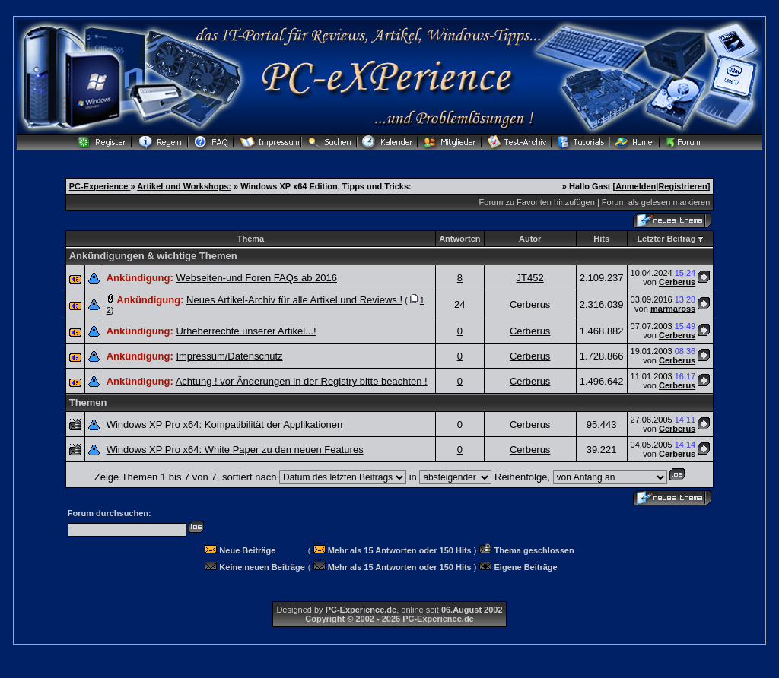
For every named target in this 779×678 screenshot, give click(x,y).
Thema (250, 238)
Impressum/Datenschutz (229, 356)
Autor (530, 238)
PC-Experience (100, 186)
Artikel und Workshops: (184, 186)
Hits (601, 238)
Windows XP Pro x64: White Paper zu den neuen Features (235, 449)
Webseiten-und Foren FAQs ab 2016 (256, 278)
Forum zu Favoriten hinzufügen (537, 202)
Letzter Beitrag (666, 238)
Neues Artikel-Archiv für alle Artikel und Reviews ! (294, 300)
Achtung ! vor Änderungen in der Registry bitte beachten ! (302, 381)
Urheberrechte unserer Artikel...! (246, 331)
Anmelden (635, 186)
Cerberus (677, 282)
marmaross (672, 308)
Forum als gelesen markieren (656, 202)
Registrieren (682, 186)
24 (459, 304)
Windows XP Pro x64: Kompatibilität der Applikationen (224, 424)
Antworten (459, 238)
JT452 (530, 278)
